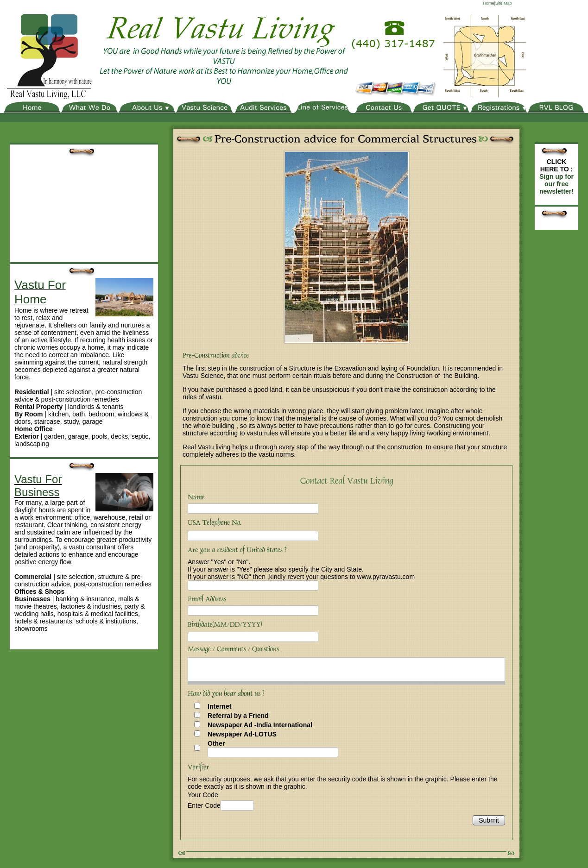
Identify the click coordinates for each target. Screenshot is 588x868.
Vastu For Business (38, 485)
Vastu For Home (40, 292)
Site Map (503, 3)
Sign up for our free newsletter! (556, 184)
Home (488, 3)
